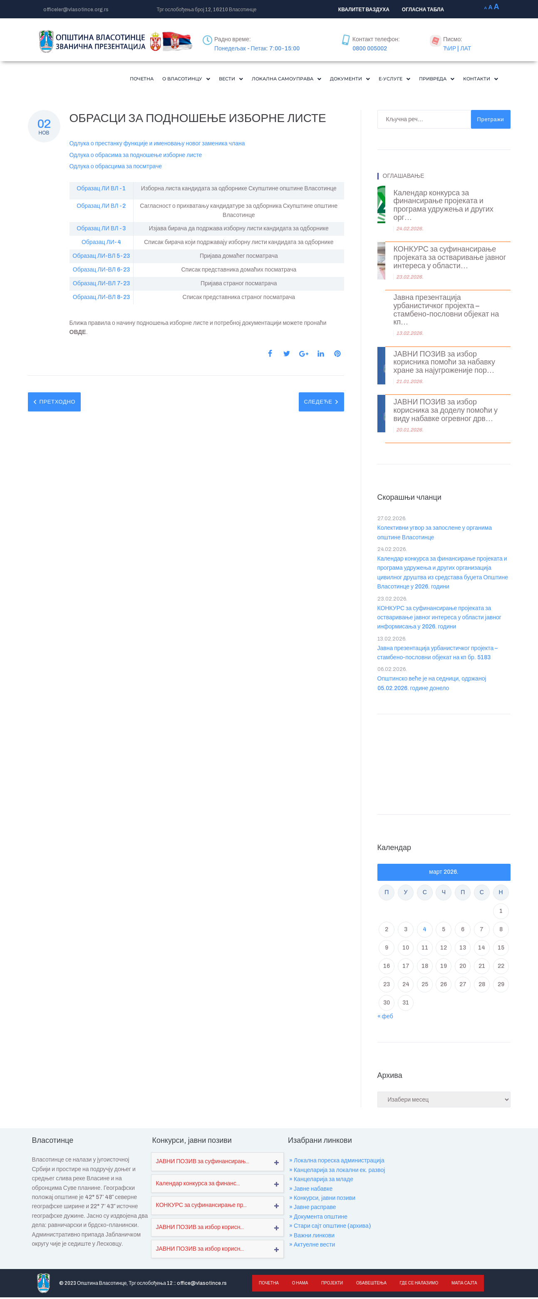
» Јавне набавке (310, 1190)
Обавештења (369, 1284)
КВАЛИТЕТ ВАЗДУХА (363, 9)
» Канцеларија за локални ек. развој (337, 1172)
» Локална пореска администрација (336, 1162)
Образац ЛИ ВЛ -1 (101, 190)
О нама (299, 1284)
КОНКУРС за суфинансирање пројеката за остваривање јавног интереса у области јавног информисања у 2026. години (439, 619)
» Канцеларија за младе (321, 1181)
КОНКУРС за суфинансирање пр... (201, 1207)
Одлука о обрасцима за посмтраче (115, 168)
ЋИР (449, 48)
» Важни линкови (312, 1237)
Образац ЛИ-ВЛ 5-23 (101, 257)
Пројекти (330, 1284)
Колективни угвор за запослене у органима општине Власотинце (434, 534)
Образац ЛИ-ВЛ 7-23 (101, 285)
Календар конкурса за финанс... (198, 1185)
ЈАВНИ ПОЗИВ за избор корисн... (200, 1229)
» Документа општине (318, 1218)
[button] (144, 80)
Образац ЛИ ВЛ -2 (101, 207)
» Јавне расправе (312, 1209)
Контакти (477, 79)
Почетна (93, 79)
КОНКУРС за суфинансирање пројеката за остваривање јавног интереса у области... (450, 259)
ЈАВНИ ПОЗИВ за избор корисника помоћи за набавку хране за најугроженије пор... (444, 364)
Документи (330, 79)
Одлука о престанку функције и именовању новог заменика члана (157, 145)
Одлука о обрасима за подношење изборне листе (135, 157)
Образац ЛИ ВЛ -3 (101, 230)
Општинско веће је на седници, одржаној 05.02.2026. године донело (431, 685)
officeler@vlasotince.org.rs (76, 9)
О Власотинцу (144, 79)
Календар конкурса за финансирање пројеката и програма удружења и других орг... (443, 207)
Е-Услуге (380, 79)
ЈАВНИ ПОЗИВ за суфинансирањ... (202, 1163)
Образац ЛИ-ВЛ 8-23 (101, 299)
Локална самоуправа (257, 79)
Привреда (428, 79)
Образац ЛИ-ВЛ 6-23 (101, 271)
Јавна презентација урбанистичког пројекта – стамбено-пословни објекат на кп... (446, 311)
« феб (385, 1018)
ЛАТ (465, 48)
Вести (194, 79)
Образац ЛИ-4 (101, 244)
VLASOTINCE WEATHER (444, 764)
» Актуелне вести (312, 1246)
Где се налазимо (416, 1284)
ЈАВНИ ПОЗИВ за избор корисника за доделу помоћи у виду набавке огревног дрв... (446, 412)
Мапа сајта (461, 1284)
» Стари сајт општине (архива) (330, 1227)
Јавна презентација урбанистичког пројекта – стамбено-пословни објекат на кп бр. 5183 (437, 654)
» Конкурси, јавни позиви (322, 1200)
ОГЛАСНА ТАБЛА (423, 9)
